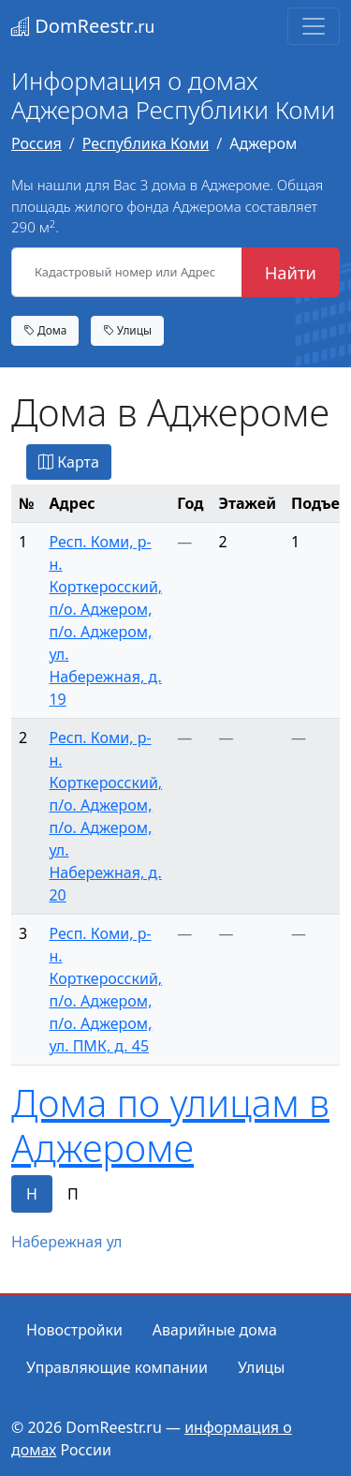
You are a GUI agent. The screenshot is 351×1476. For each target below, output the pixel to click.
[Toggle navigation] (313, 26)
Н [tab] (31, 1194)
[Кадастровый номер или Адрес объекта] (126, 272)
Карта (68, 462)
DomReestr (82, 25)
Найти (290, 272)
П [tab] (73, 1194)
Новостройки (74, 1329)
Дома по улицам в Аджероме (170, 1125)
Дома (44, 329)
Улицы (127, 329)
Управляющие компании (117, 1367)
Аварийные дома (215, 1329)
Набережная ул (66, 1241)
